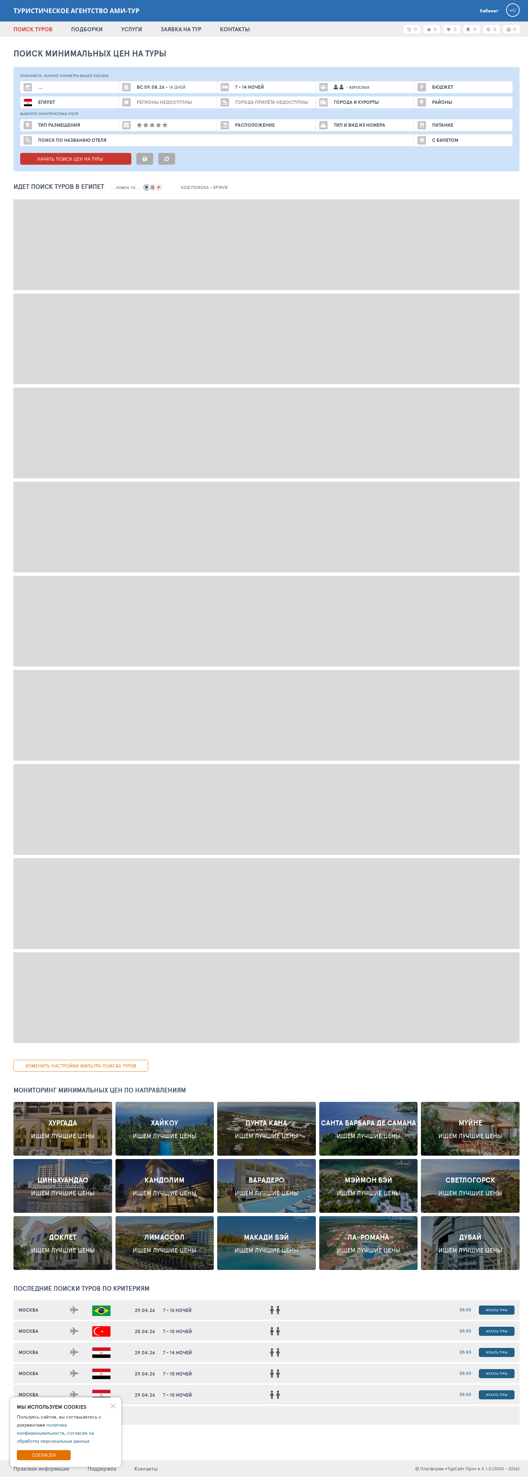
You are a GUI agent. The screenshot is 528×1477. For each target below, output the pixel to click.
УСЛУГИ (131, 29)
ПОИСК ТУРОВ (33, 29)
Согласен (44, 1455)
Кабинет (489, 10)
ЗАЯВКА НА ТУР (181, 29)
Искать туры (496, 1310)
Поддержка (102, 1468)
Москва (28, 1310)
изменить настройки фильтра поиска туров (81, 1066)
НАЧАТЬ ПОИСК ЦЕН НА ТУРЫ (75, 159)
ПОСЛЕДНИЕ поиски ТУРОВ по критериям (81, 1288)
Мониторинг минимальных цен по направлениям (99, 1090)
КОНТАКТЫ (235, 29)
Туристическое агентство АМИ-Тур (76, 10)
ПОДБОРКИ (87, 29)
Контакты (146, 1468)
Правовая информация (41, 1468)
